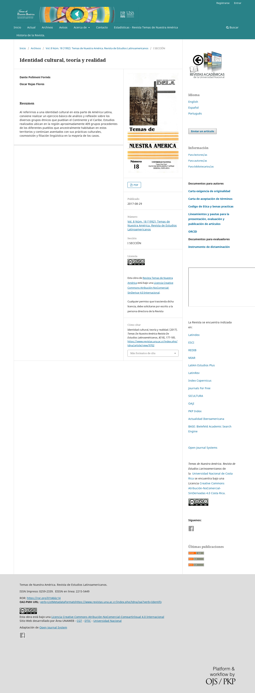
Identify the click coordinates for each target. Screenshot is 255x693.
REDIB (192, 350)
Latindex (193, 335)
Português (195, 113)
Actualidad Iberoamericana (206, 419)
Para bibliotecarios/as (201, 166)
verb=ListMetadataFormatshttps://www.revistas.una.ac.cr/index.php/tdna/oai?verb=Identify (101, 602)
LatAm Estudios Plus (201, 365)
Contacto (102, 27)
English (193, 102)
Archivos (47, 27)
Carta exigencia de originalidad (209, 191)
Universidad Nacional (107, 621)
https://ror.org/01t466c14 (44, 598)
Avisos (63, 27)
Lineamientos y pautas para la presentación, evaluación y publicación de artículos (208, 219)
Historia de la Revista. (30, 35)
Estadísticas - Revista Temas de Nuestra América (146, 27)
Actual (31, 27)
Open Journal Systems (202, 447)
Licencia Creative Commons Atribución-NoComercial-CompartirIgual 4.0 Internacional (107, 617)
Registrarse (223, 3)
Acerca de (80, 27)
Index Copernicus (199, 380)
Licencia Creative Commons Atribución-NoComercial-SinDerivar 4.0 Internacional (150, 287)
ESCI (191, 342)
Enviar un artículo (202, 131)
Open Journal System (53, 627)
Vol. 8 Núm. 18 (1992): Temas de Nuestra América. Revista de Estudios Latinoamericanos (97, 48)
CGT (79, 621)
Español (193, 107)
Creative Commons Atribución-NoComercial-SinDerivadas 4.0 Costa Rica (206, 488)
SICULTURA (195, 396)
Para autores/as (197, 160)
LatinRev (193, 373)
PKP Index (194, 411)
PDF (135, 185)
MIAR (191, 358)
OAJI (191, 403)
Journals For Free (199, 388)
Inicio (17, 27)
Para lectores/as (197, 154)
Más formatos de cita (142, 353)
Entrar (237, 3)
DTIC (88, 621)
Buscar (232, 27)
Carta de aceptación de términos (210, 199)
